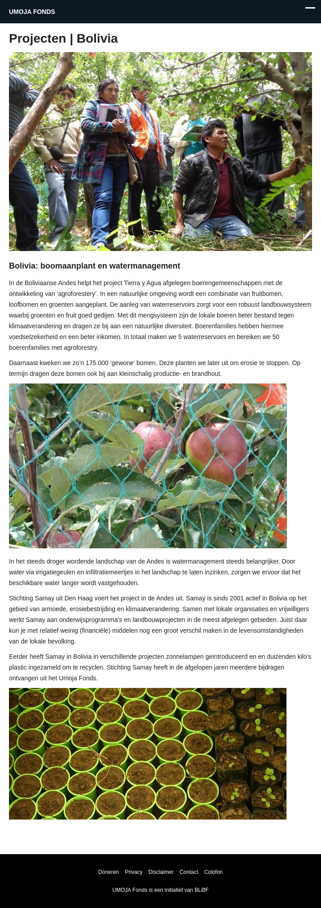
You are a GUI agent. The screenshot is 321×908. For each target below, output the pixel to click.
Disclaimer (161, 872)
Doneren (108, 872)
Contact (189, 872)
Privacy (134, 872)
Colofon (213, 872)
